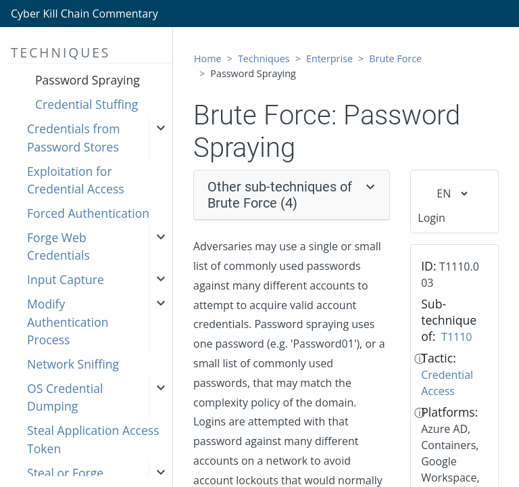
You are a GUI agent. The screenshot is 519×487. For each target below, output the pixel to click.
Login (431, 217)
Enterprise (329, 58)
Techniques (264, 58)
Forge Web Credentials (58, 246)
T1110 (456, 336)
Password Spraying (87, 80)
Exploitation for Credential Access (75, 180)
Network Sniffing (73, 364)
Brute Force (395, 58)
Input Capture (65, 279)
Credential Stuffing (86, 104)
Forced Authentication (88, 213)
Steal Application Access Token (93, 439)
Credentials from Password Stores (73, 137)
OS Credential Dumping (65, 397)
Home (208, 58)
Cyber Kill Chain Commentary (84, 13)
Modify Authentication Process (68, 322)
